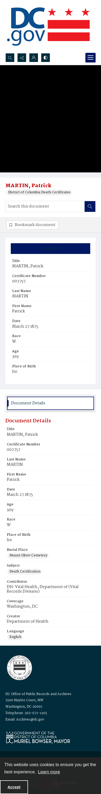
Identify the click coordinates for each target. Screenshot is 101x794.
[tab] (50, 248)
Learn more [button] (49, 772)
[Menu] (90, 57)
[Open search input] (10, 57)
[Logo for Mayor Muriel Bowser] (38, 737)
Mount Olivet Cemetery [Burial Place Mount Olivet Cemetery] (28, 555)
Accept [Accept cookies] (14, 787)
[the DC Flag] (48, 26)
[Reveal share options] (22, 57)
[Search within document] (90, 206)
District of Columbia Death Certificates (39, 192)
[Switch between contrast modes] (45, 57)
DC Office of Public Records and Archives (38, 694)
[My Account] (33, 57)
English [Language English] (15, 637)
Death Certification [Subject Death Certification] (24, 571)
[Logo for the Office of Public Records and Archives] (19, 667)
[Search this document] (45, 206)
